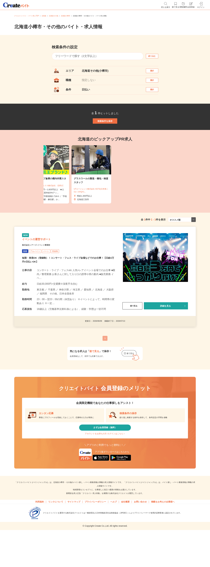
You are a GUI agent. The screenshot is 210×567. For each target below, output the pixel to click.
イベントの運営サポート (44, 257)
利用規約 (39, 530)
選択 (154, 72)
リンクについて (55, 530)
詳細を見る (165, 326)
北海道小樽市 (65, 16)
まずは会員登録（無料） (105, 450)
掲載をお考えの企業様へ (163, 530)
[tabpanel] (105, 189)
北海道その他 (53, 16)
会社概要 (125, 530)
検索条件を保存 (105, 132)
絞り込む (155, 56)
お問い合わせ (140, 530)
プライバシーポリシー (95, 530)
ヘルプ (113, 530)
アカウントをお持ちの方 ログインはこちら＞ (105, 459)
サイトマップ (74, 530)
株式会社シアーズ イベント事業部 (43, 265)
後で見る (132, 326)
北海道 (44, 16)
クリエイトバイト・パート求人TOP (26, 16)
